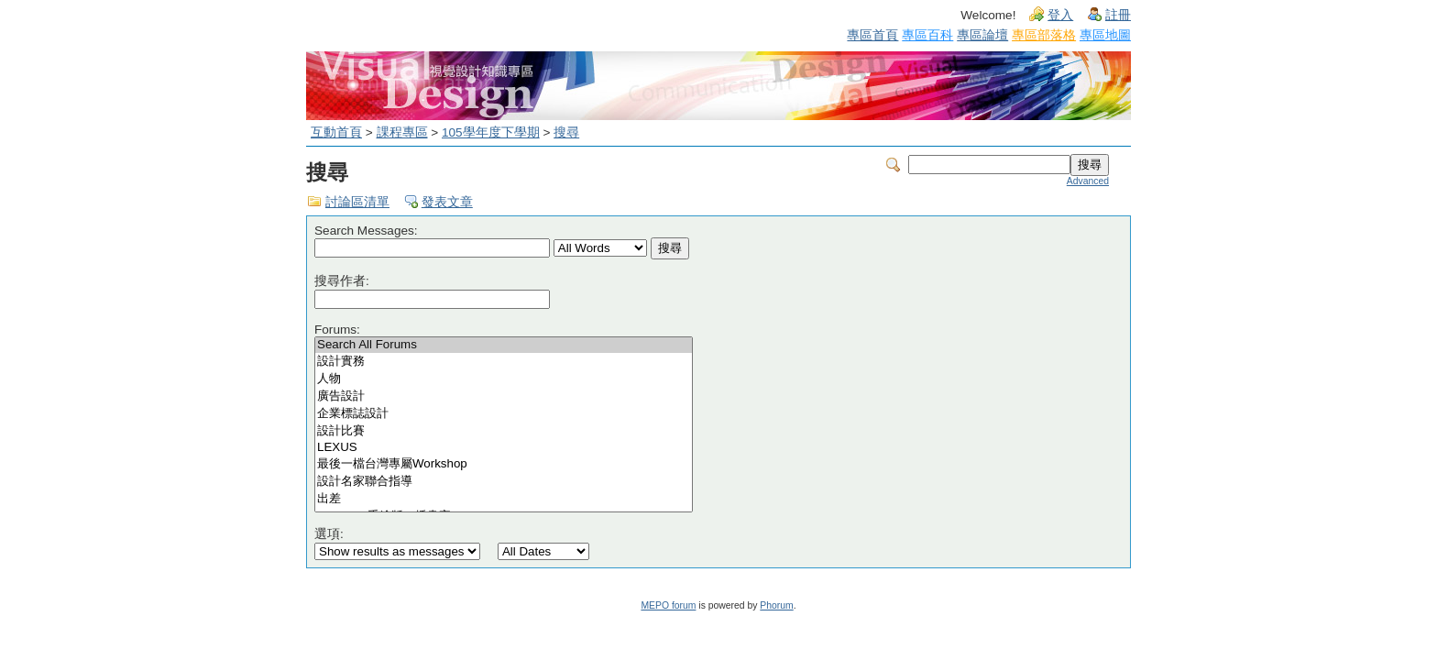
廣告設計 (503, 396)
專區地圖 (1105, 35)
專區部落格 (1044, 35)
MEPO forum (668, 605)
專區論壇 (982, 35)
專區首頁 (872, 35)
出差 (503, 499)
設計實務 (503, 361)
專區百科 (927, 35)
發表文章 (447, 202)
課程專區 (402, 132)
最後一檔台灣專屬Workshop (503, 464)
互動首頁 (336, 132)
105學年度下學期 (491, 132)
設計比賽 (503, 431)
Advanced (1088, 181)
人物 (503, 379)
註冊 (1118, 15)
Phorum (776, 605)
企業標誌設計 (503, 414)
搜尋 (566, 132)
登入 (1060, 15)
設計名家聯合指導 (503, 481)
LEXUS (503, 448)
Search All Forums (503, 345)
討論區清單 (357, 202)
